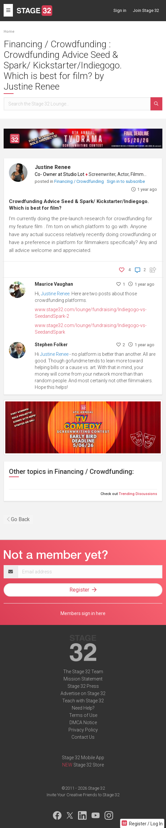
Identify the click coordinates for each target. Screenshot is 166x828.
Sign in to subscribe (126, 181)
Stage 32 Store (88, 764)
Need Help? (83, 708)
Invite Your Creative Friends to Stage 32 (83, 794)
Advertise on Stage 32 (83, 693)
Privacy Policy (83, 729)
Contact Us (83, 737)
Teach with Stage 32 (83, 700)
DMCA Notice (83, 722)
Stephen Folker (51, 344)
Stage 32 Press (83, 686)
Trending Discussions (138, 494)
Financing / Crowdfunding (79, 181)
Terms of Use (83, 715)
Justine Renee (53, 167)
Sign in (119, 10)
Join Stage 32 (146, 10)
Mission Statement (83, 679)
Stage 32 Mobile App (83, 757)
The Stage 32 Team (83, 671)
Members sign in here (83, 613)
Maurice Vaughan (54, 284)
